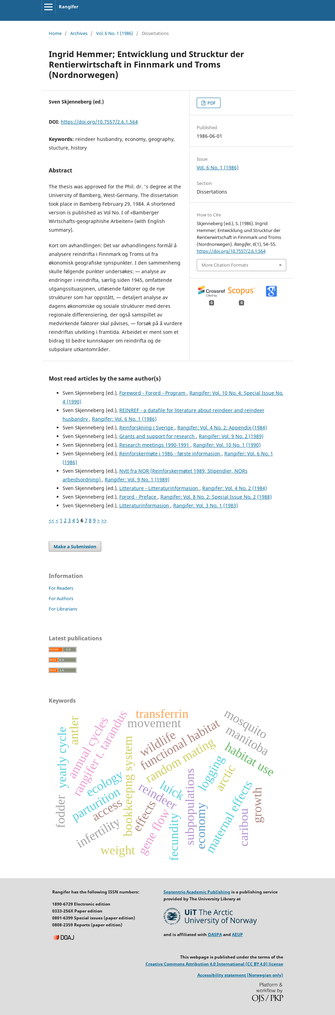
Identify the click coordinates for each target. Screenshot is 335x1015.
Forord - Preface (138, 496)
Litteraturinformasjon (144, 505)
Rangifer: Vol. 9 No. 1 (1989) (137, 479)
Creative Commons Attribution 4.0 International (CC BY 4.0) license (214, 964)
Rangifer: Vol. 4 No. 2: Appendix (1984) (222, 427)
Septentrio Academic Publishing (197, 892)
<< (51, 520)
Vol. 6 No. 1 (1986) (114, 33)
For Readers (61, 588)
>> (104, 520)
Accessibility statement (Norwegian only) (240, 975)
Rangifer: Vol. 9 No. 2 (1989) (231, 436)
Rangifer (68, 6)
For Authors (61, 598)
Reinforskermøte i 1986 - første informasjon (170, 453)
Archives (78, 33)
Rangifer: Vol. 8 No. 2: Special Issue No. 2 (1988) (216, 496)
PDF (211, 103)
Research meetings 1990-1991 (154, 445)
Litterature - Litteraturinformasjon (159, 488)
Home (55, 33)
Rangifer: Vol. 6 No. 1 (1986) (124, 419)
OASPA (215, 934)
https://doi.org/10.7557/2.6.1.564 (99, 121)
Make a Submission (75, 546)
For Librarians (63, 609)
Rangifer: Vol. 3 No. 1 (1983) (205, 505)
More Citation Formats (225, 265)
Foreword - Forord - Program (153, 393)
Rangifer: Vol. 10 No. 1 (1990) (227, 445)
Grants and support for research (157, 436)
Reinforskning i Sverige (147, 427)
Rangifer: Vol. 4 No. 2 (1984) (234, 488)
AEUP (237, 934)
